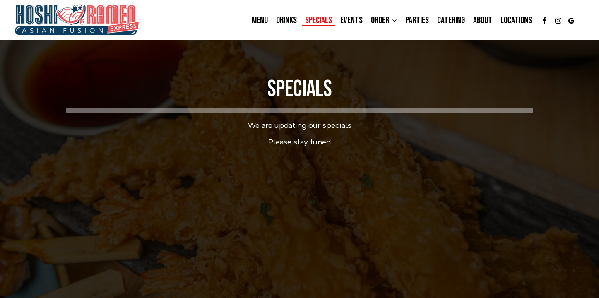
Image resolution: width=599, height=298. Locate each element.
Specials (318, 21)
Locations (516, 21)
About (482, 21)
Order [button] (384, 21)
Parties (417, 21)
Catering (451, 21)
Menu (260, 21)
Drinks (286, 21)
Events (351, 21)
